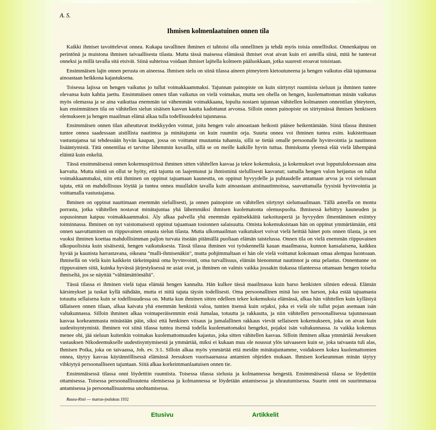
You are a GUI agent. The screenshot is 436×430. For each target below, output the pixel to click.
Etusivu (162, 414)
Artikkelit (265, 414)
